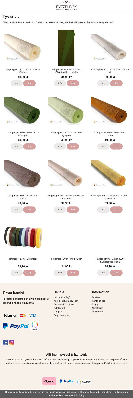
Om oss (96, 297)
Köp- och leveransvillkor (66, 301)
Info (16, 83)
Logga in (58, 311)
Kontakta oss (98, 301)
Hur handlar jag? (62, 297)
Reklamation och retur (65, 304)
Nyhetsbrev (98, 308)
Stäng (81, 395)
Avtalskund (59, 308)
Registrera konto (62, 315)
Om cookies (98, 311)
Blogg (95, 304)
